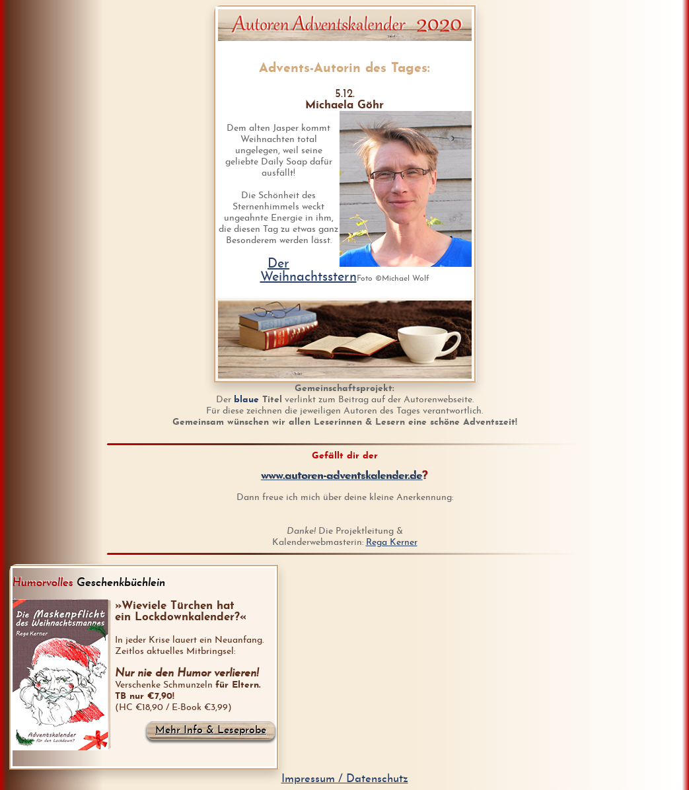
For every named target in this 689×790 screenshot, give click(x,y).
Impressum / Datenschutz (344, 779)
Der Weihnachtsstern (308, 271)
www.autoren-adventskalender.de (342, 476)
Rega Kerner (391, 542)
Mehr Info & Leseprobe (210, 730)
